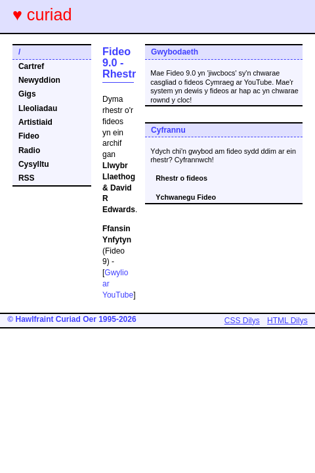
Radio (29, 150)
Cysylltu (33, 164)
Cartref (31, 66)
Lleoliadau (37, 108)
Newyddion (39, 80)
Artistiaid (35, 122)
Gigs (27, 94)
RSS (26, 178)
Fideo (28, 136)
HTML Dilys (287, 320)
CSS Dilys (242, 320)
